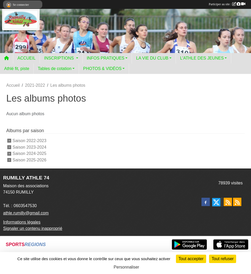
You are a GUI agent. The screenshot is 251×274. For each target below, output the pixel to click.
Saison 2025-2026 (29, 160)
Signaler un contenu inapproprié (32, 228)
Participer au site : (227, 4)
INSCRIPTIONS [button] (59, 58)
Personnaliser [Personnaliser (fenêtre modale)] (126, 267)
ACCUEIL (26, 58)
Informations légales (21, 222)
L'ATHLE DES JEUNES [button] (202, 58)
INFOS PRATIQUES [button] (106, 58)
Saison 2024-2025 (29, 153)
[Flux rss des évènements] (237, 202)
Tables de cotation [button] (54, 68)
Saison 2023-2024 (29, 147)
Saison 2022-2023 (29, 140)
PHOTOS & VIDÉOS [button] (102, 68)
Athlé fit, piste (16, 68)
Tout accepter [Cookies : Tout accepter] (191, 258)
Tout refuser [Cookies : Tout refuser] (223, 258)
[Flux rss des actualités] (228, 202)
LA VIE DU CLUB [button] (152, 58)
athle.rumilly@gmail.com (26, 213)
